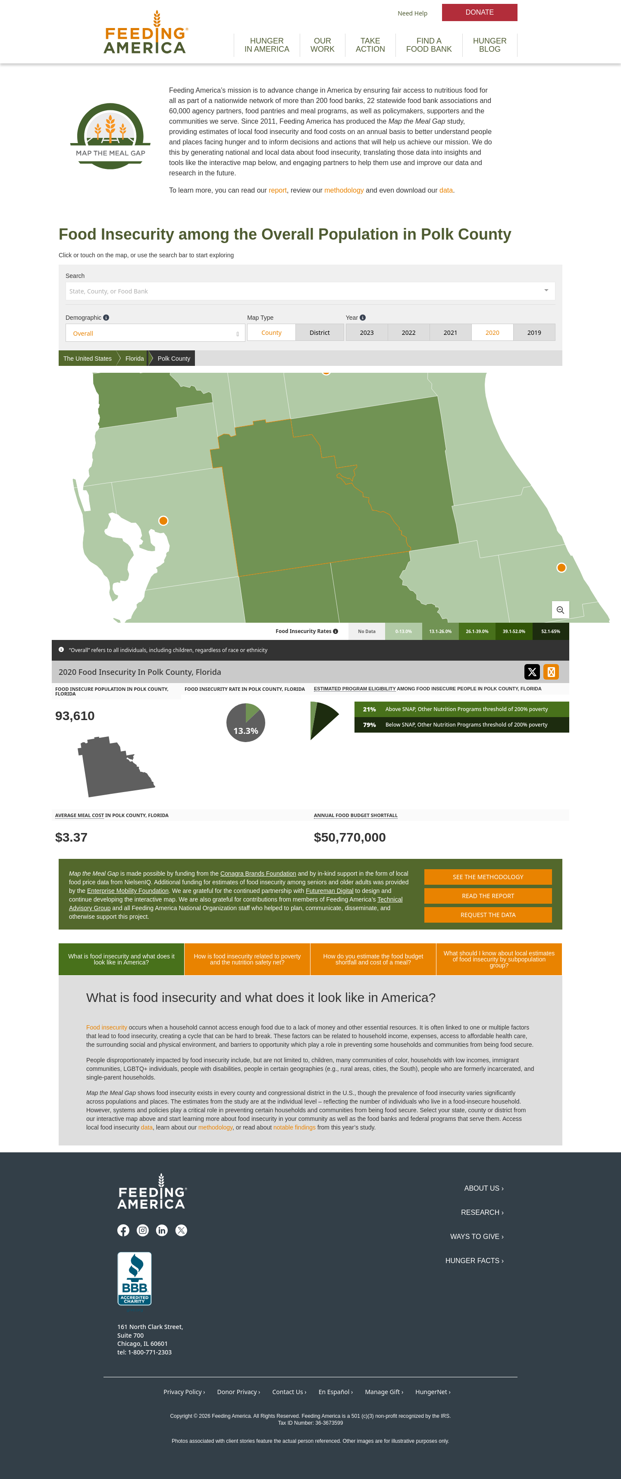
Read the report (488, 896)
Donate (480, 12)
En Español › (336, 1392)
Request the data (488, 915)
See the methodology (488, 877)
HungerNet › (433, 1392)
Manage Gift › (384, 1392)
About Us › (484, 1188)
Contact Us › (289, 1392)
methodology (344, 190)
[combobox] (310, 290)
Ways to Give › (477, 1236)
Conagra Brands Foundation (258, 873)
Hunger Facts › (474, 1260)
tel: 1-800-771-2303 (144, 1352)
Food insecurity (106, 1027)
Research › (482, 1212)
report (278, 190)
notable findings (294, 1127)
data (446, 190)
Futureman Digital (330, 890)
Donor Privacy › (238, 1392)
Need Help (412, 13)
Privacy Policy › (184, 1392)
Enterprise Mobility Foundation (128, 890)
